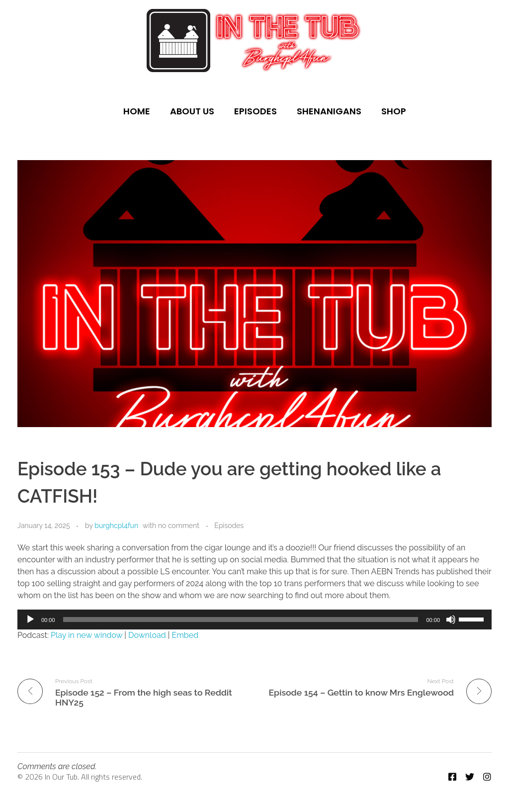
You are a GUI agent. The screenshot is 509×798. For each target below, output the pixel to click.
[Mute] (451, 619)
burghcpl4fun (116, 526)
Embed (185, 635)
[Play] (30, 619)
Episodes (229, 526)
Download (147, 635)
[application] (254, 619)
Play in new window (86, 635)
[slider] (241, 619)
